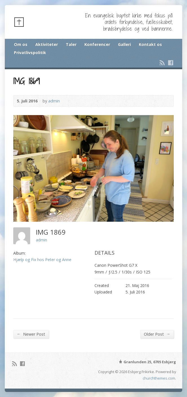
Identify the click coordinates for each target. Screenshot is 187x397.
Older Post (157, 334)
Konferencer (97, 44)
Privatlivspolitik (30, 52)
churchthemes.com (159, 378)
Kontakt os (150, 44)
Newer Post (31, 334)
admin (54, 101)
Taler (71, 44)
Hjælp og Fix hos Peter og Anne (42, 259)
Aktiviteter (46, 44)
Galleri (124, 44)
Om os (20, 44)
